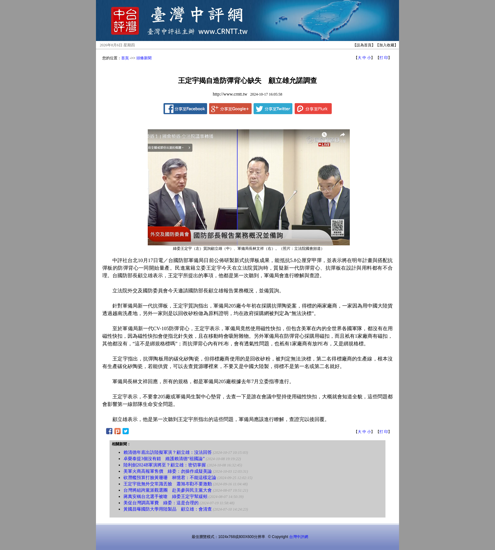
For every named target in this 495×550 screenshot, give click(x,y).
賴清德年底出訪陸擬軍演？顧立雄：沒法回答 (167, 452)
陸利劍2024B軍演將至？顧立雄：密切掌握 (164, 465)
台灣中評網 (298, 537)
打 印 (383, 58)
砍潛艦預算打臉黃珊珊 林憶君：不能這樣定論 (169, 477)
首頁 (125, 58)
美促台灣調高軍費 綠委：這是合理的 (161, 502)
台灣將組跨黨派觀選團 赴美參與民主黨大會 (167, 490)
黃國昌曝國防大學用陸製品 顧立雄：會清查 (167, 509)
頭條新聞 (144, 58)
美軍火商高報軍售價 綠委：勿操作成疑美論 (167, 471)
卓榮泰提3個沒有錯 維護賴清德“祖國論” (164, 458)
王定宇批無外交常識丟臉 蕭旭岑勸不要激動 (167, 484)
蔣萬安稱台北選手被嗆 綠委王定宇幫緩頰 (165, 496)
